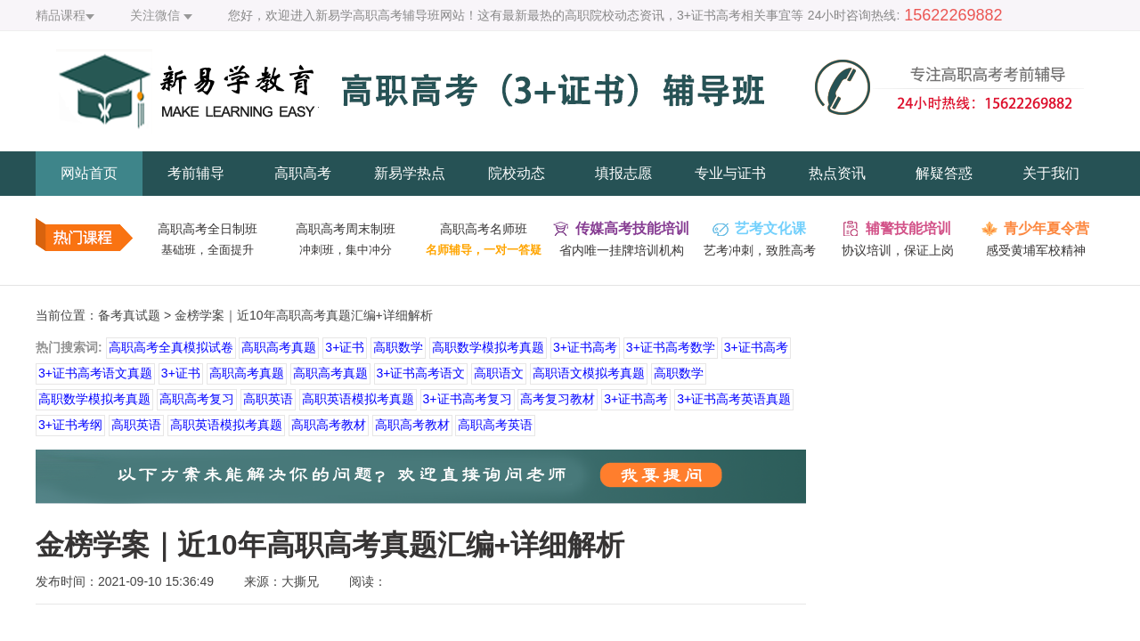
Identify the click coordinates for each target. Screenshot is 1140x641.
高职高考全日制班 (207, 229)
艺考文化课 (770, 228)
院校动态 (516, 173)
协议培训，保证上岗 (898, 250)
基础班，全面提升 (207, 249)
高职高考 (302, 173)
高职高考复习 (196, 399)
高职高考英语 (495, 425)
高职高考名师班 (483, 229)
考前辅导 (195, 173)
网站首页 (89, 173)
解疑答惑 (944, 173)
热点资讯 (837, 173)
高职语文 (499, 373)
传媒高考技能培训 (632, 228)
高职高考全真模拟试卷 (171, 347)
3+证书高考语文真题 (95, 373)
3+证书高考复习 (467, 399)
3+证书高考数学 (670, 347)
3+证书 (344, 347)
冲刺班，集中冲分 (345, 249)
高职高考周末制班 (345, 229)
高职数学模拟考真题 (488, 347)
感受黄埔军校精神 (1036, 250)
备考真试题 (129, 315)
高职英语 (268, 399)
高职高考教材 (328, 425)
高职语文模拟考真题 (589, 373)
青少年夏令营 (1046, 228)
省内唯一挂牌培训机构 (621, 250)
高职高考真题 (278, 347)
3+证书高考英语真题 (734, 399)
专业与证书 (730, 173)
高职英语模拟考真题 (358, 399)
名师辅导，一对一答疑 (484, 249)
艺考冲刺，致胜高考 (760, 250)
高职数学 (398, 347)
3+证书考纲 (70, 425)
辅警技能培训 (908, 228)
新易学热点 (409, 173)
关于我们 (1050, 173)
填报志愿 (623, 173)
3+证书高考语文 (421, 373)
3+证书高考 (585, 347)
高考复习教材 (557, 399)
